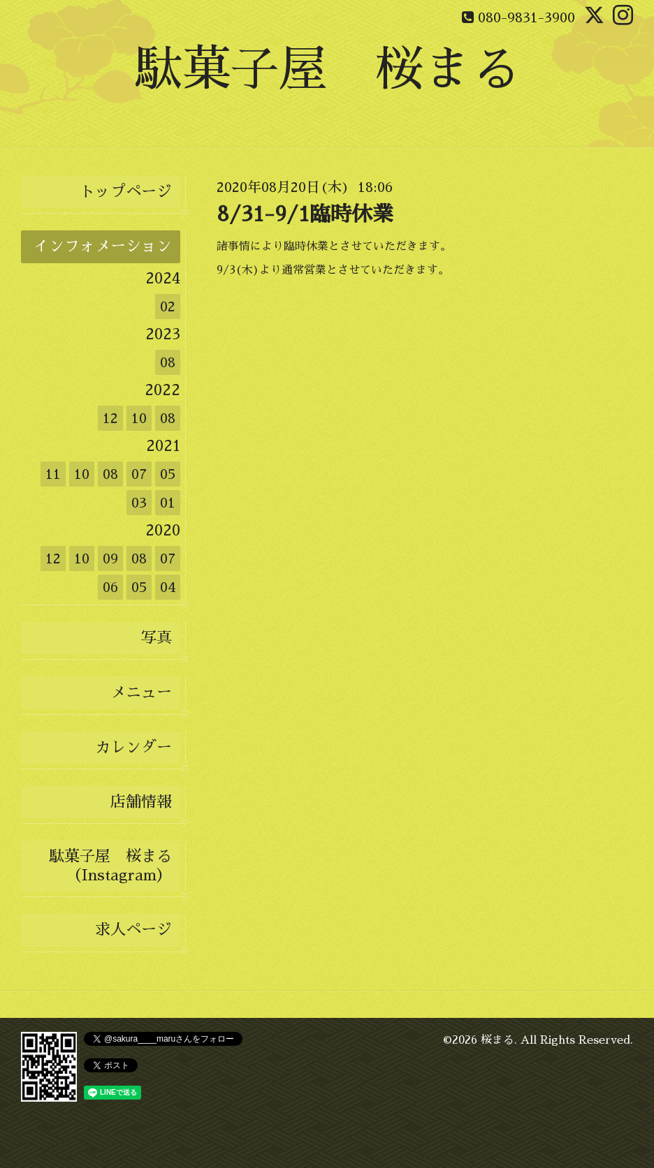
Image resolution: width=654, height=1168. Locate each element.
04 (168, 587)
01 (167, 503)
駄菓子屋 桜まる (327, 69)
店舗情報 (141, 802)
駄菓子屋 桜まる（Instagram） (110, 865)
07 (139, 474)
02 (167, 306)
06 (110, 587)
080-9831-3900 (526, 17)
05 (168, 474)
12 (110, 418)
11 (53, 474)
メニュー (141, 692)
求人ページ (133, 930)
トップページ (126, 192)
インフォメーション (103, 246)
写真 (156, 638)
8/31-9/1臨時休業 (305, 214)
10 (139, 418)
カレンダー (133, 747)
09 (110, 558)
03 (139, 503)
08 (167, 362)
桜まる (497, 1040)
